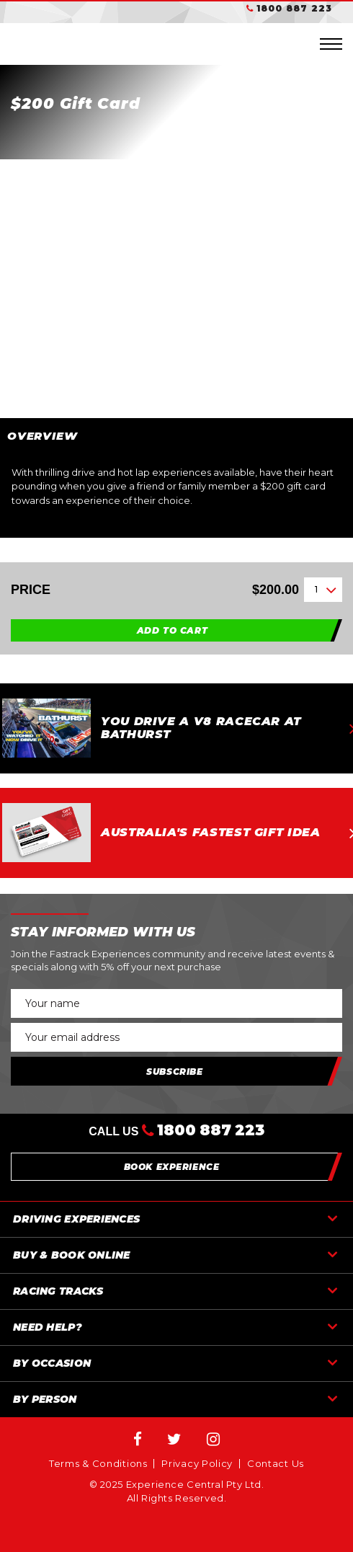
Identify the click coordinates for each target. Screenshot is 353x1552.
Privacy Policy (197, 1463)
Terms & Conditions (98, 1463)
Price (155, 590)
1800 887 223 (294, 8)
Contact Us (275, 1463)
